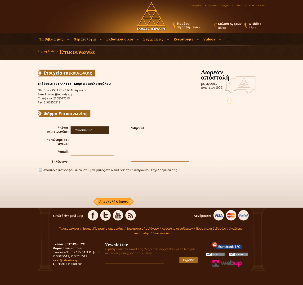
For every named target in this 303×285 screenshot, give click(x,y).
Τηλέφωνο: (60, 162)
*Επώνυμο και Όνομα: (58, 142)
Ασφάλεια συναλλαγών (177, 229)
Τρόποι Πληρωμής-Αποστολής (102, 229)
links (239, 5)
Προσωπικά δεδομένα (211, 229)
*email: (63, 152)
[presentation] (114, 185)
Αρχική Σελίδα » (48, 51)
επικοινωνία (257, 5)
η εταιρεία (195, 5)
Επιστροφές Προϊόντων (143, 229)
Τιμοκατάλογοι (69, 229)
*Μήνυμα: (138, 128)
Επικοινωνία (161, 233)
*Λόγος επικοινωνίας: (57, 130)
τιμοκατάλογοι (219, 5)
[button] (87, 26)
